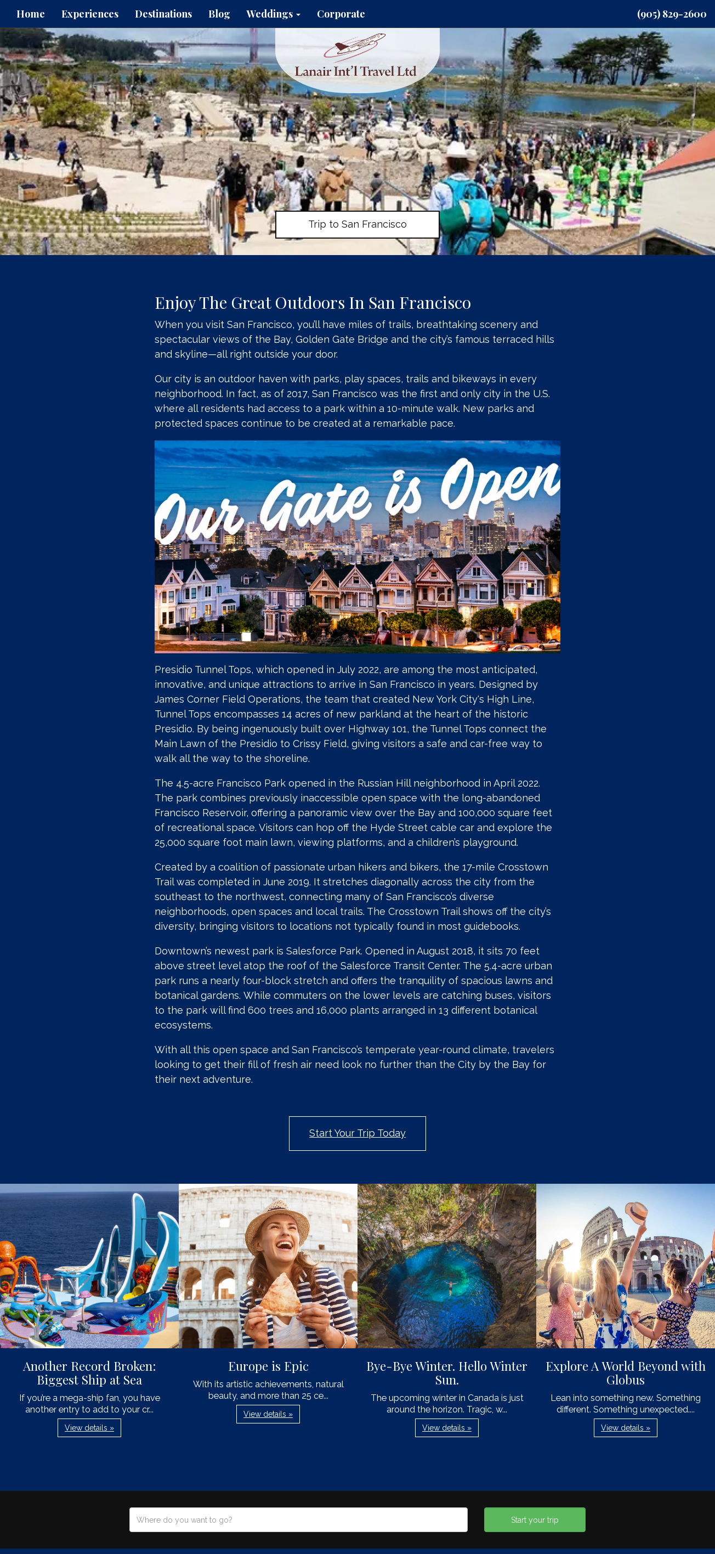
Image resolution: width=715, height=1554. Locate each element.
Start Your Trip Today (357, 1133)
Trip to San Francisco (357, 224)
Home (30, 13)
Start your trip (535, 1520)
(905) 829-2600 (672, 13)
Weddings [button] (273, 13)
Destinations (163, 13)
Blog (219, 13)
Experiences (89, 13)
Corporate (341, 13)
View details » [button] (89, 1427)
